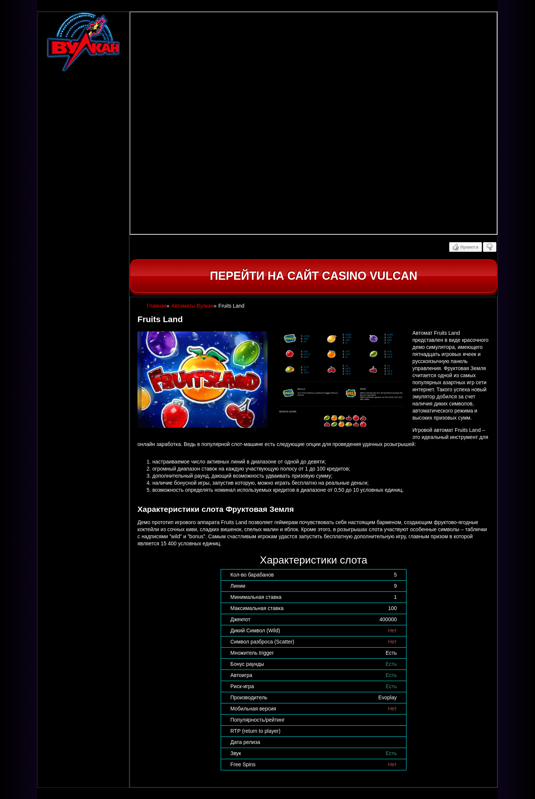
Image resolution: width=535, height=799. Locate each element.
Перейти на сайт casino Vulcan (313, 275)
